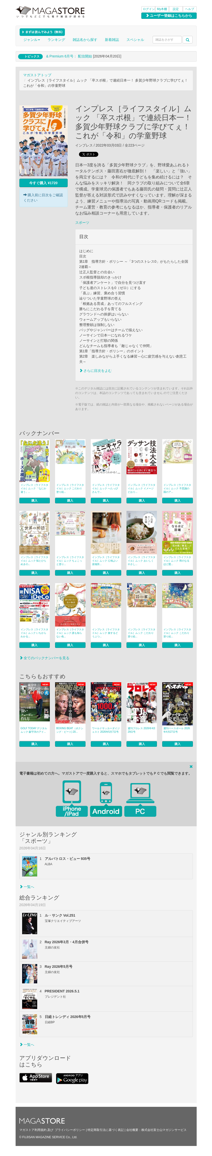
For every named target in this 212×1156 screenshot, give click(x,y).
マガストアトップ (37, 75)
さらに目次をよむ (95, 371)
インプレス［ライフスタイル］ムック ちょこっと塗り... (70, 561)
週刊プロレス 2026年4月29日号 (142, 730)
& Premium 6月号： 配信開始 (69, 56)
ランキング (56, 40)
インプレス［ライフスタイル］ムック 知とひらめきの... (34, 561)
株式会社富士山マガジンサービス (164, 1130)
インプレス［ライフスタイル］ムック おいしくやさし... (141, 561)
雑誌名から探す (85, 40)
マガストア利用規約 (33, 1130)
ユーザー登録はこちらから (169, 16)
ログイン (149, 9)
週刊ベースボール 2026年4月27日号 (176, 730)
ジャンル (31, 40)
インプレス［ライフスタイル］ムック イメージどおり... (141, 488)
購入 (34, 500)
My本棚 (162, 9)
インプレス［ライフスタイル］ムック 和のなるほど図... (177, 561)
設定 (176, 9)
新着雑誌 (112, 40)
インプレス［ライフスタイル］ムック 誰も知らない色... (70, 633)
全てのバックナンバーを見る (44, 658)
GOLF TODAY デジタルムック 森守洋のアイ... (34, 730)
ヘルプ (189, 9)
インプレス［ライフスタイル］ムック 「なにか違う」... (34, 488)
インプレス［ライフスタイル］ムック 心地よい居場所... (106, 561)
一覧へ (26, 887)
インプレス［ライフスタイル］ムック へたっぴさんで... (106, 488)
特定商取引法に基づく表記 (106, 1130)
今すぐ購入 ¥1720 (43, 183)
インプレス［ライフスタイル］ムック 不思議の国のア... (177, 488)
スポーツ (82, 223)
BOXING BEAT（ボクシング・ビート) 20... (69, 730)
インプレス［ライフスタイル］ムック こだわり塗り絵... (70, 488)
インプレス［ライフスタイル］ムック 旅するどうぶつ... (106, 633)
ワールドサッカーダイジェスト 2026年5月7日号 (106, 730)
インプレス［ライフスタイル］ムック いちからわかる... (34, 633)
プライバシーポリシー (70, 1130)
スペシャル (135, 40)
